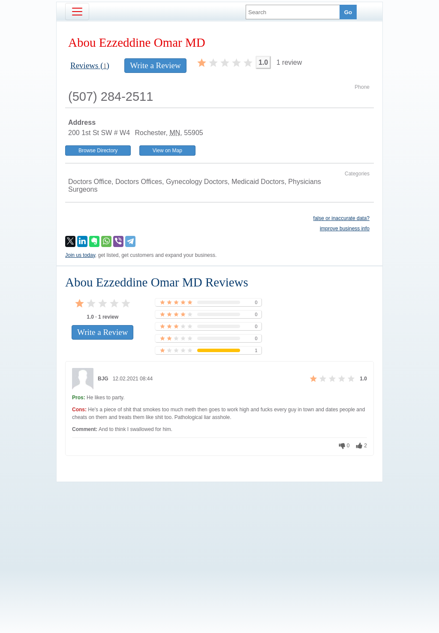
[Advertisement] (219, 543)
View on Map (167, 151)
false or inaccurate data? (341, 218)
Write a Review (155, 65)
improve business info (345, 229)
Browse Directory (97, 151)
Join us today (80, 255)
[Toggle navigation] (77, 11)
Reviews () (89, 65)
